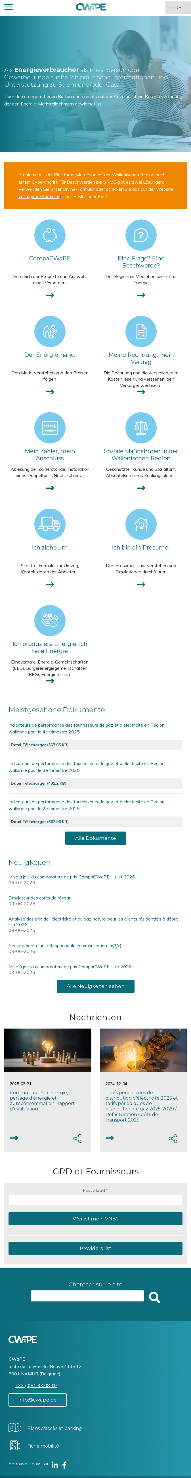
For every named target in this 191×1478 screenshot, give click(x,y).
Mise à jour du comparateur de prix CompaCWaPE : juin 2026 (70, 966)
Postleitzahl (94, 1190)
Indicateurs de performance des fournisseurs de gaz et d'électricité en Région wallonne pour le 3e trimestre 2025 (87, 766)
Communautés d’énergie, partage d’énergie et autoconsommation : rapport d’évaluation (42, 1101)
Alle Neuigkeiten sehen (96, 986)
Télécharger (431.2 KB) (44, 783)
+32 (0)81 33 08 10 (36, 1385)
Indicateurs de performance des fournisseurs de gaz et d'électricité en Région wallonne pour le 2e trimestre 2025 (87, 805)
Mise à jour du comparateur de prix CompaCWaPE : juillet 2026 (72, 877)
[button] (8, 8)
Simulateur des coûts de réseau (40, 898)
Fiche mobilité (43, 1446)
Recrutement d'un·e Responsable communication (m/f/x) (65, 945)
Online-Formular (79, 189)
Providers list (95, 1248)
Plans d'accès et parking (54, 1428)
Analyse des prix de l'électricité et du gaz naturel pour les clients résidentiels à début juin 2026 (93, 921)
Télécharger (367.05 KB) (45, 744)
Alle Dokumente (95, 838)
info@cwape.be (37, 1400)
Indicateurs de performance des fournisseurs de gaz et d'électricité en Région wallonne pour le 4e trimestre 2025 (87, 728)
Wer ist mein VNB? (96, 1219)
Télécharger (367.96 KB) (45, 821)
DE (177, 8)
